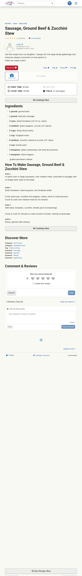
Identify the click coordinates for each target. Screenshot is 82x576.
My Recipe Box (41, 571)
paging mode (69, 349)
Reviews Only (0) (15, 302)
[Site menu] (76, 3)
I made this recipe (42, 283)
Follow (10, 355)
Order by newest (68, 302)
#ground (16, 253)
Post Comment (68, 327)
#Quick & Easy (14, 248)
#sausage (16, 250)
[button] (15, 38)
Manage (41, 355)
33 (35, 38)
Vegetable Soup (19, 245)
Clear (10, 327)
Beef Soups (18, 243)
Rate (71, 293)
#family (16, 255)
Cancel (11, 293)
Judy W (19, 44)
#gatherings (17, 258)
